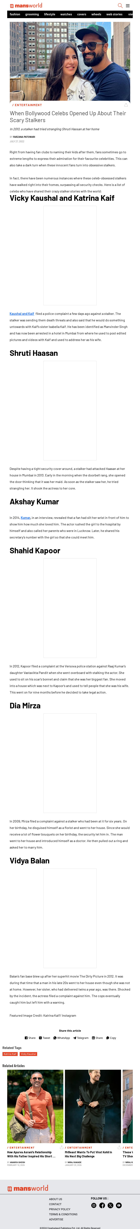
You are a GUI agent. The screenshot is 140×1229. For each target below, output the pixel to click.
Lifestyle (49, 14)
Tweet (44, 1038)
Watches (66, 14)
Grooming (32, 14)
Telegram (80, 1038)
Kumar (25, 518)
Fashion (15, 14)
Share (30, 1038)
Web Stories (114, 14)
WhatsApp (61, 1038)
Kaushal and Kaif (22, 313)
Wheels (96, 14)
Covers (81, 14)
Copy (111, 1038)
